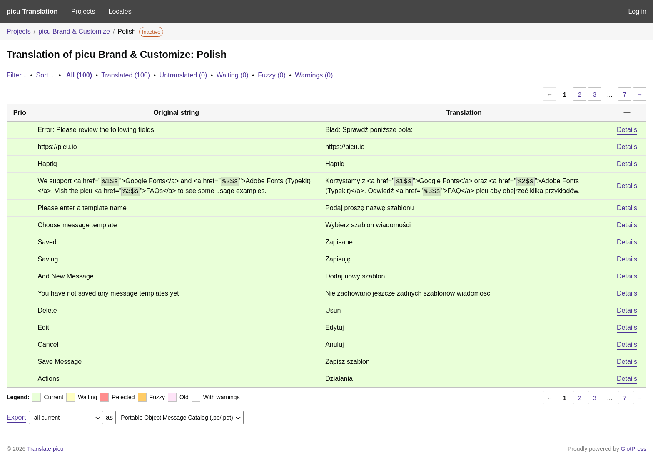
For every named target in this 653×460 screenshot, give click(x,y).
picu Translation (32, 11)
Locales (119, 11)
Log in (637, 11)
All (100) (79, 75)
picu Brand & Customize (74, 31)
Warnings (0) (314, 75)
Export (16, 417)
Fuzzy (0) (272, 75)
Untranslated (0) (183, 75)
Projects (83, 11)
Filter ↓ (17, 75)
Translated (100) (125, 75)
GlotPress (633, 448)
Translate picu (45, 448)
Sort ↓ (45, 75)
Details (627, 129)
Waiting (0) (233, 75)
